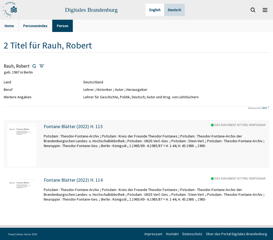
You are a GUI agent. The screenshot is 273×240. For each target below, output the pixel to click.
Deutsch (174, 9)
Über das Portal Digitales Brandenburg (236, 233)
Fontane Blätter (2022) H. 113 (73, 126)
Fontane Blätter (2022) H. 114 (73, 180)
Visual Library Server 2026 (22, 234)
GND (264, 108)
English (154, 9)
